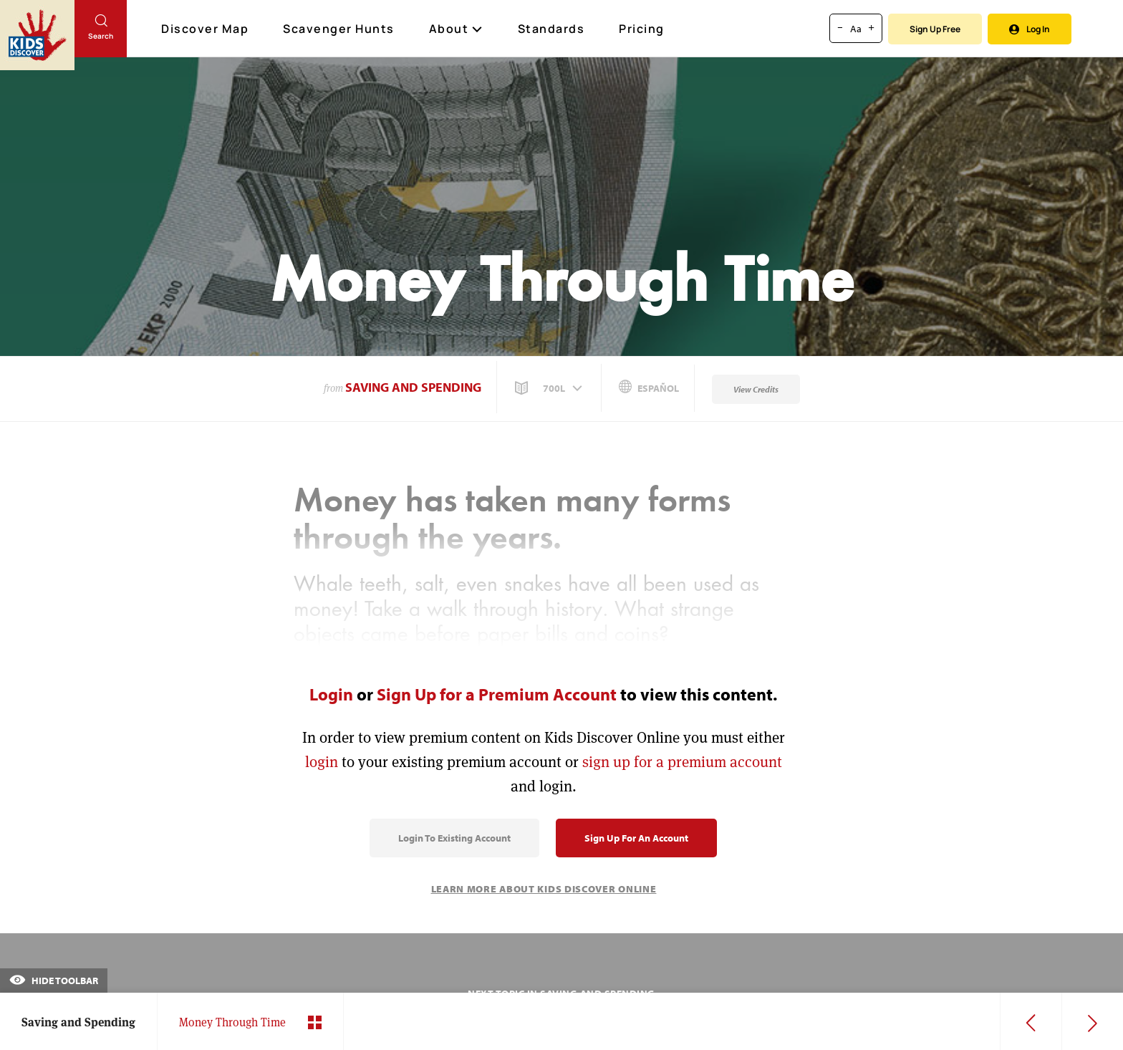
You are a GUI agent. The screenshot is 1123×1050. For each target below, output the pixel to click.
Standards (551, 29)
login (321, 761)
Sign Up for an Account (636, 838)
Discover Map (207, 29)
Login (331, 694)
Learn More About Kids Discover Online (544, 888)
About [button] (456, 29)
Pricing (642, 29)
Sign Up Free (935, 29)
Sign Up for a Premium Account (497, 694)
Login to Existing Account (454, 838)
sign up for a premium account (682, 761)
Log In (1029, 29)
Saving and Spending (413, 387)
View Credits (756, 389)
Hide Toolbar (53, 980)
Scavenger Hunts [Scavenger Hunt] (339, 29)
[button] (550, 388)
